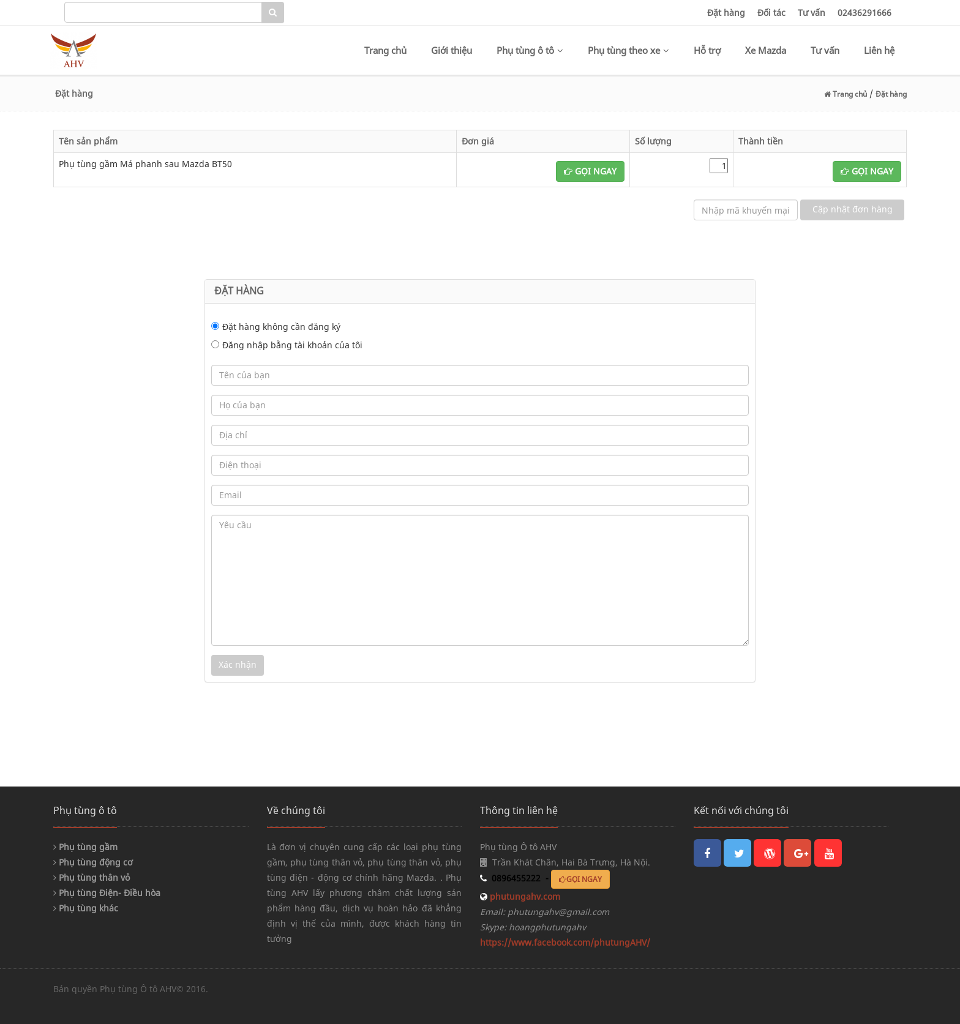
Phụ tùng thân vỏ (91, 877)
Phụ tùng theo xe (628, 50)
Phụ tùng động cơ (93, 862)
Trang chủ (385, 50)
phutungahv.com (523, 896)
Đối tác (771, 12)
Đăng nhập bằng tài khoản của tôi (292, 345)
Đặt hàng (726, 12)
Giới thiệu (451, 50)
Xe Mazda (765, 50)
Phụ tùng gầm (85, 847)
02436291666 (864, 12)
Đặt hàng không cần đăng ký (281, 326)
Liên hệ (879, 50)
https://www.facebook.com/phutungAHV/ (565, 942)
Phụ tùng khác (85, 908)
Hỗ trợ (707, 50)
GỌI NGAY (590, 171)
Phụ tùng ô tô (530, 50)
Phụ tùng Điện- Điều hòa (106, 893)
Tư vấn (811, 12)
